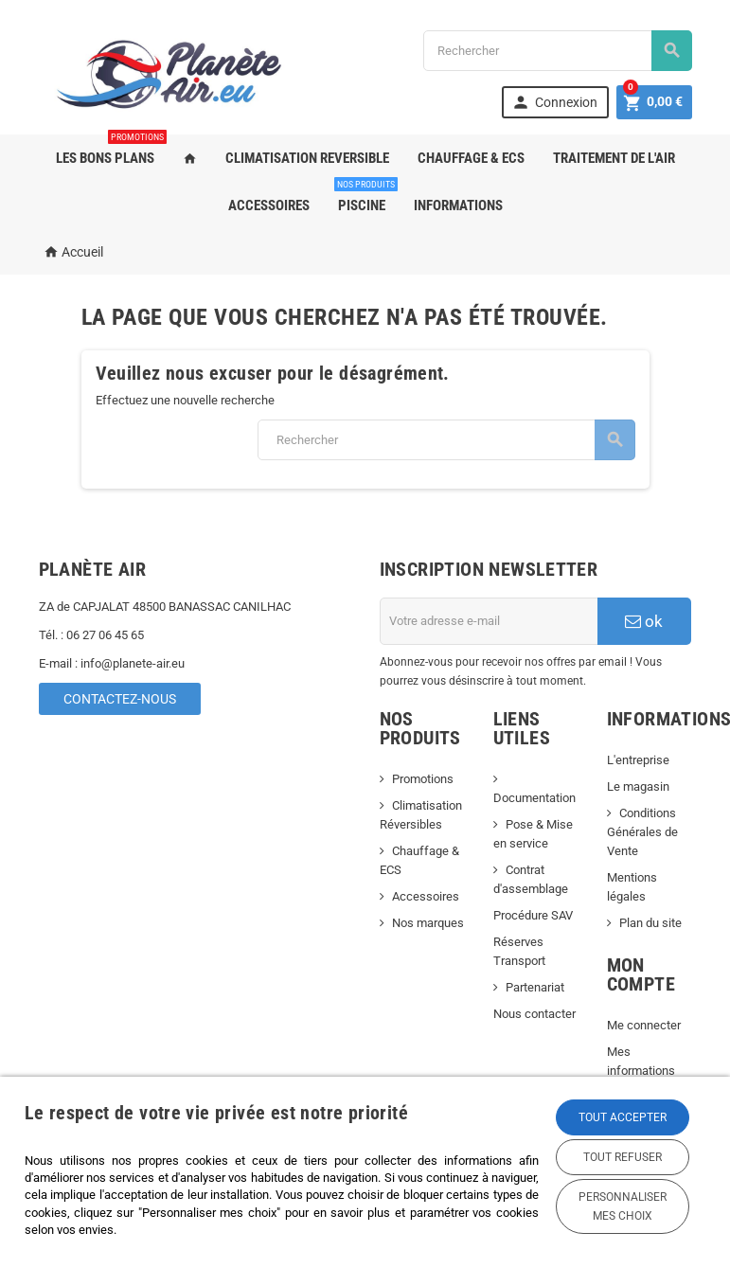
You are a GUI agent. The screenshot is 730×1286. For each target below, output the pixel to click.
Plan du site (650, 923)
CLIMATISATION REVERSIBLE (307, 158)
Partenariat (535, 987)
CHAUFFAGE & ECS (471, 158)
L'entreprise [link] (638, 760)
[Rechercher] (557, 50)
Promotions (423, 779)
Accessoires (425, 896)
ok (644, 621)
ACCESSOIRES (269, 205)
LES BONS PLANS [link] (110, 150)
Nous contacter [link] (534, 1014)
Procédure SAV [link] (533, 915)
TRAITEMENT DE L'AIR (614, 158)
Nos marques (428, 923)
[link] (553, 102)
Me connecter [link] (644, 1025)
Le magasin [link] (638, 786)
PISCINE (364, 198)
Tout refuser (622, 1157)
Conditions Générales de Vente (642, 832)
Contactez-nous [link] (119, 698)
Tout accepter (623, 1117)
